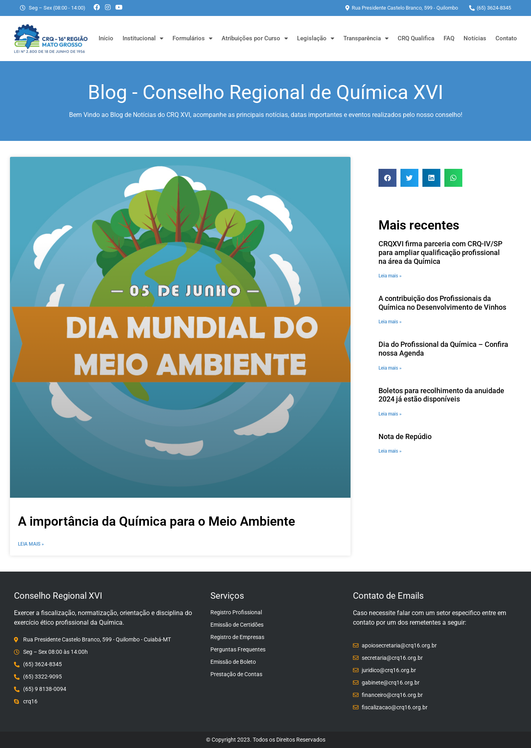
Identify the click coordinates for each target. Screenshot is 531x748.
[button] (387, 178)
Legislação (315, 38)
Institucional (143, 38)
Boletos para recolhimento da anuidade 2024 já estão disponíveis (441, 395)
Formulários (192, 38)
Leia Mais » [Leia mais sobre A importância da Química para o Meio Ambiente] (31, 544)
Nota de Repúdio (405, 436)
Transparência (365, 38)
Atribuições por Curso (255, 38)
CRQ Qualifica (416, 38)
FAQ (449, 38)
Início (106, 38)
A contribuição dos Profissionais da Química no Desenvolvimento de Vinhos (442, 302)
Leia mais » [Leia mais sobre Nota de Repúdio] (390, 451)
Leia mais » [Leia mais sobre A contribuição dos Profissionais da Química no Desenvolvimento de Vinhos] (390, 322)
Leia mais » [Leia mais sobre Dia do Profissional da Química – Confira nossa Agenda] (390, 368)
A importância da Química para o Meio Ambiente (156, 521)
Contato (506, 38)
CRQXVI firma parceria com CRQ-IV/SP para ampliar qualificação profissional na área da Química (440, 252)
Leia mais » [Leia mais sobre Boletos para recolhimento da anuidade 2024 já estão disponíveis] (390, 414)
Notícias (475, 38)
